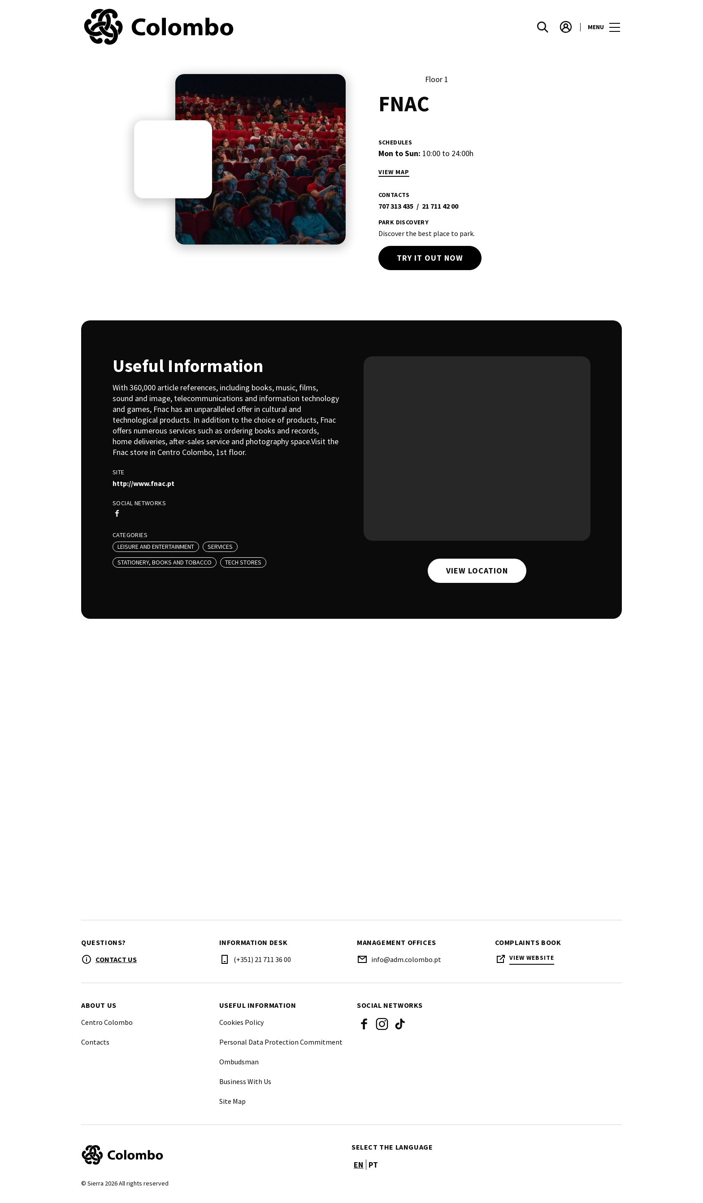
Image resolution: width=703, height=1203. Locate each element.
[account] (566, 27)
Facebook (364, 1024)
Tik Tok (400, 1024)
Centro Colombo (107, 1022)
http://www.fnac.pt (143, 483)
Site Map (232, 1101)
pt (373, 1164)
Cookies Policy (241, 1022)
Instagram (382, 1024)
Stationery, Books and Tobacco (164, 562)
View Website (531, 958)
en (359, 1164)
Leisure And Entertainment (155, 546)
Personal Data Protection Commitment (281, 1041)
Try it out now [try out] (430, 258)
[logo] (217, 27)
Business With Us (245, 1081)
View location (477, 570)
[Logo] (211, 1155)
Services (220, 546)
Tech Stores (243, 562)
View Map (393, 172)
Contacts (95, 1041)
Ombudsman (239, 1061)
